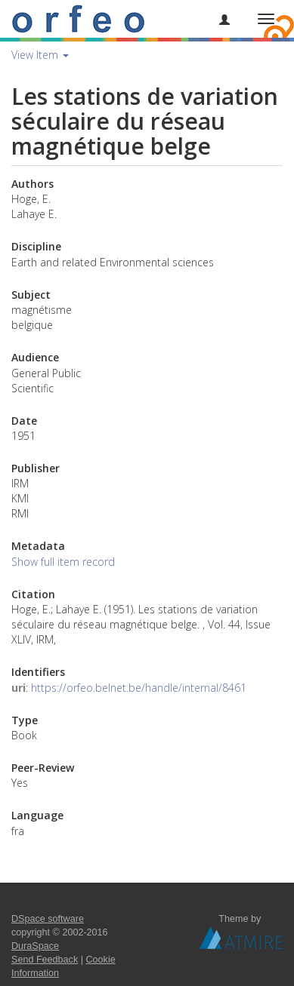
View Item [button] (40, 55)
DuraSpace (35, 946)
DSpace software (47, 919)
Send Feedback (44, 959)
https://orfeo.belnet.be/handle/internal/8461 (138, 687)
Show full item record (63, 561)
